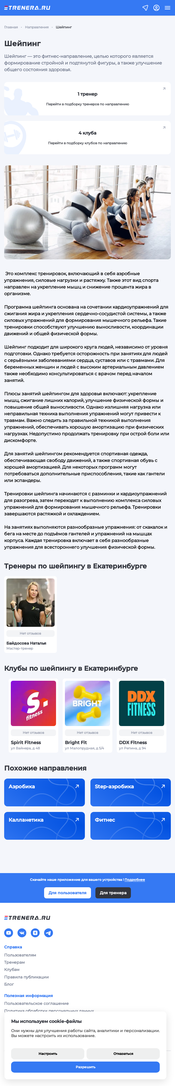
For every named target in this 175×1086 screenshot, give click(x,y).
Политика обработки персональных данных (49, 1010)
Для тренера (113, 892)
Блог (9, 984)
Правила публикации (26, 977)
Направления (37, 27)
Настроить (48, 1054)
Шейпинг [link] (64, 27)
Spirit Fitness (26, 742)
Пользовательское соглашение (36, 1003)
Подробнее (135, 880)
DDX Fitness (133, 742)
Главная (11, 27)
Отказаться (123, 1054)
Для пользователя (68, 892)
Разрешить (85, 1067)
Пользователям (20, 955)
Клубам (11, 969)
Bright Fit (76, 742)
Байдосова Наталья (26, 643)
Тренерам (14, 962)
